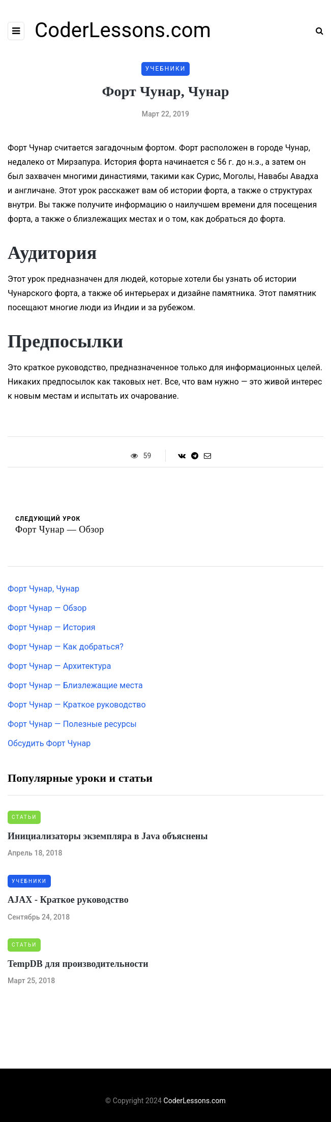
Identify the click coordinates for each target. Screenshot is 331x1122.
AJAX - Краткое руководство (68, 900)
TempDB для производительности (78, 964)
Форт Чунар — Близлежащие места (75, 685)
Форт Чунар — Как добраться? (66, 647)
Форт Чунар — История (52, 627)
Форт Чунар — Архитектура (59, 666)
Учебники (165, 68)
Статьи (24, 817)
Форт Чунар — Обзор (47, 608)
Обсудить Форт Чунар (49, 743)
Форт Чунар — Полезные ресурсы (72, 724)
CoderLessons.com (123, 30)
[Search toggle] (315, 31)
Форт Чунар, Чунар (43, 589)
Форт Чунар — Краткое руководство (77, 705)
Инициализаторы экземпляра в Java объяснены (108, 836)
